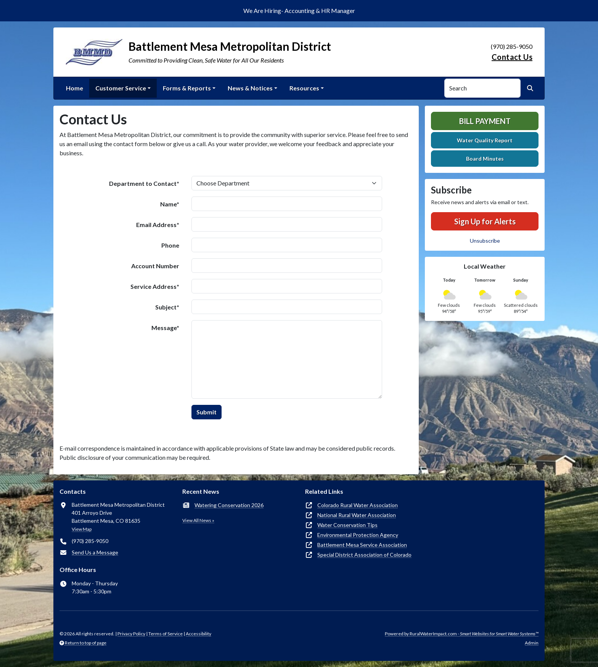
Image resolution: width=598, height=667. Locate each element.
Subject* (167, 307)
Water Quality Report (485, 140)
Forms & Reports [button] (187, 88)
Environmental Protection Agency (357, 535)
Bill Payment (485, 121)
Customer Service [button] (120, 88)
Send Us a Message (95, 552)
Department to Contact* (144, 183)
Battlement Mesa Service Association (362, 544)
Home (74, 88)
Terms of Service (165, 633)
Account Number (155, 265)
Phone (170, 245)
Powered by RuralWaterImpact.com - (462, 633)
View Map (82, 529)
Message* (165, 327)
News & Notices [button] (250, 88)
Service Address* (154, 286)
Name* (169, 204)
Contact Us (512, 56)
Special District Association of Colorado (364, 554)
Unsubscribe (485, 240)
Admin (532, 643)
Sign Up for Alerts (485, 221)
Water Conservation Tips (347, 525)
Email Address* (157, 224)
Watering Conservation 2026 (229, 505)
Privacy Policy (131, 633)
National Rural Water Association (356, 515)
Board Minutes (485, 158)
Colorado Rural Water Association (357, 505)
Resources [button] (304, 88)
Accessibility (198, 633)
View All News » (198, 520)
